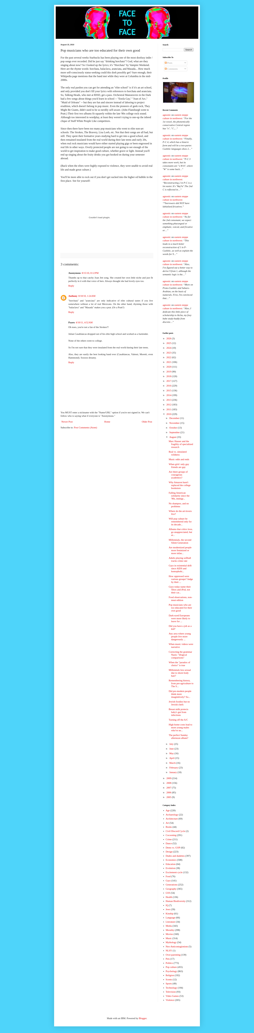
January (173, 772)
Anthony (72, 296)
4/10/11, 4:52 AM (84, 322)
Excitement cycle (174, 872)
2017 (169, 381)
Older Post (147, 421)
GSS (168, 893)
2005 (169, 797)
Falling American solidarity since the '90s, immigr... (179, 496)
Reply (71, 285)
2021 (169, 362)
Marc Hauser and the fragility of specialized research (181, 444)
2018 (169, 376)
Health (169, 897)
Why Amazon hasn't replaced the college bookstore (180, 485)
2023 (169, 352)
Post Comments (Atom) (85, 427)
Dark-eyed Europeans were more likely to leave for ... (179, 618)
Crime (169, 839)
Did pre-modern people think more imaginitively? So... (180, 694)
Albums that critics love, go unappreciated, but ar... (181, 532)
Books (169, 827)
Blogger (143, 1018)
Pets (168, 959)
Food (168, 876)
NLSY (169, 950)
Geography (171, 889)
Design (169, 851)
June (171, 748)
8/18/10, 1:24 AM (86, 296)
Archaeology (172, 814)
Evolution (170, 868)
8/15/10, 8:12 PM (90, 273)
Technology (171, 987)
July (171, 744)
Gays (168, 880)
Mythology (171, 942)
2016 (169, 385)
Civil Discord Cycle (175, 831)
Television (171, 991)
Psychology (171, 971)
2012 (169, 404)
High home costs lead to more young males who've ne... (180, 727)
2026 (169, 338)
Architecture (172, 818)
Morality (170, 930)
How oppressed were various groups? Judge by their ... (181, 579)
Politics (169, 963)
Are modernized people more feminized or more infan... (180, 550)
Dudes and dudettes (175, 856)
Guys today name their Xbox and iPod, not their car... (180, 589)
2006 (169, 792)
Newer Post (67, 421)
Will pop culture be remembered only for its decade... (180, 521)
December (174, 418)
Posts (168, 63)
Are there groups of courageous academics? (178, 475)
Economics (171, 860)
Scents (169, 979)
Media (169, 926)
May (171, 753)
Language (170, 917)
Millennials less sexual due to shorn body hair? (180, 673)
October (173, 427)
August (173, 437)
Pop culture (171, 967)
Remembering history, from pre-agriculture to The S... (181, 683)
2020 (169, 366)
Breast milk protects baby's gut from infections (178, 712)
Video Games (172, 996)
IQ (167, 905)
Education (171, 864)
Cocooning (171, 835)
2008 (169, 783)
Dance (169, 843)
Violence (170, 1000)
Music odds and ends (179, 459)
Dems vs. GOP (173, 847)
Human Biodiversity (175, 901)
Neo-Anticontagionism (177, 946)
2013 (169, 400)
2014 (169, 395)
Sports (169, 983)
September (174, 432)
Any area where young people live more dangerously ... (180, 636)
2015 (169, 390)
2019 (169, 371)
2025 (169, 343)
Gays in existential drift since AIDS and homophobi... (180, 568)
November (174, 423)
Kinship (169, 913)
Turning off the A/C (178, 719)
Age (168, 810)
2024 (169, 348)
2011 (169, 409)
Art (167, 823)
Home (107, 421)
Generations (171, 884)
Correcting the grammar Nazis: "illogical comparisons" (180, 655)
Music (169, 938)
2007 (169, 787)
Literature (170, 922)
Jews (168, 909)
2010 (169, 414)
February (174, 767)
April (172, 758)
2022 (169, 357)
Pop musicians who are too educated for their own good (180, 608)
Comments (171, 69)
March (172, 763)
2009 (169, 778)
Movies (169, 934)
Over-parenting (173, 954)
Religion (170, 975)
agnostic (167, 115)
